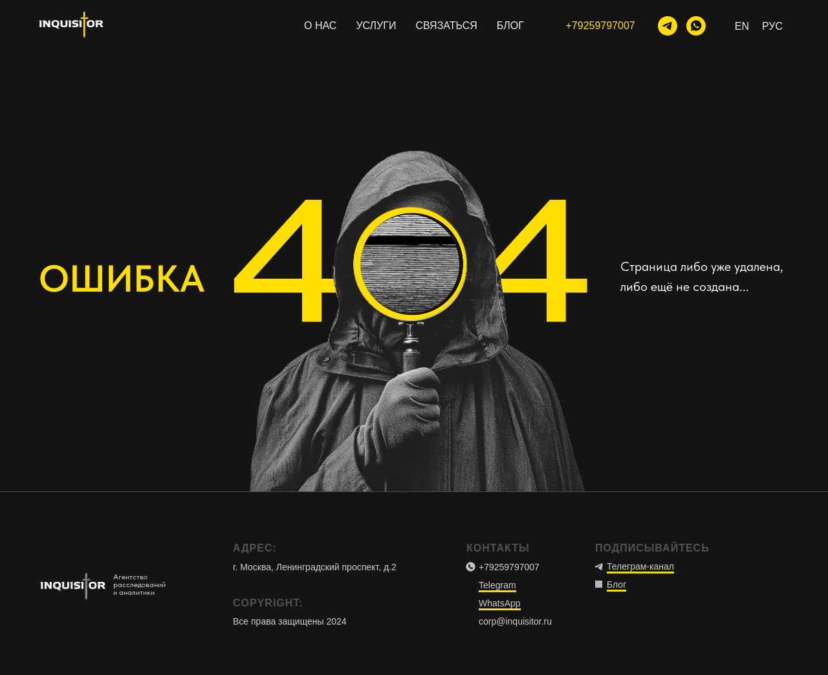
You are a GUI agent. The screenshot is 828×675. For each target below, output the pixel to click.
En (742, 26)
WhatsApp (500, 603)
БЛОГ (510, 25)
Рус (772, 26)
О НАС (320, 25)
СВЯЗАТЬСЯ (446, 25)
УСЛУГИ (376, 25)
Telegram (497, 585)
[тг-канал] (667, 26)
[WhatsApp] (696, 26)
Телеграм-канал (640, 566)
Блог (616, 584)
